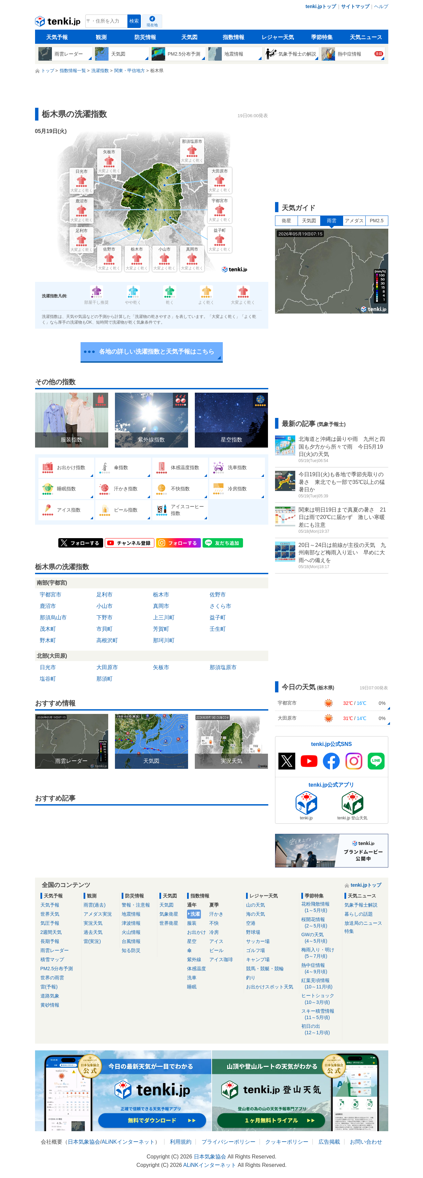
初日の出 (320, 1029)
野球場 (253, 932)
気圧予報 (49, 923)
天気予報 (57, 37)
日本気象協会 (84, 1142)
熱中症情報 (320, 968)
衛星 (286, 220)
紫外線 (194, 959)
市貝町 (104, 629)
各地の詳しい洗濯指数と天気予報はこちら (156, 351)
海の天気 (255, 914)
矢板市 (161, 667)
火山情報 (131, 932)
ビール (216, 950)
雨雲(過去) (94, 905)
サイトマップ (355, 6)
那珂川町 (164, 640)
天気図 (189, 37)
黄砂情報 (49, 1005)
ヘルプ (381, 6)
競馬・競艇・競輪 (265, 968)
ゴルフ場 (255, 950)
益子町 (218, 617)
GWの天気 (320, 938)
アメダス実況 (98, 914)
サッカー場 (258, 941)
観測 (101, 37)
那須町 (104, 679)
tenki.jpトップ (320, 6)
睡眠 (192, 986)
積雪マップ (52, 959)
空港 (250, 923)
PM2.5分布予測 (56, 968)
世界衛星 (168, 923)
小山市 (104, 606)
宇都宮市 (50, 594)
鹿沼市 (48, 606)
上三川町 (164, 617)
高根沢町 (107, 640)
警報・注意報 (136, 905)
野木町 (48, 640)
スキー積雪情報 (320, 1014)
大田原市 (107, 667)
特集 (349, 931)
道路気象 (49, 996)
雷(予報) (49, 986)
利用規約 (180, 1142)
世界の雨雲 (52, 977)
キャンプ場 (258, 959)
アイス (216, 941)
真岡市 (161, 606)
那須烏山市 (53, 617)
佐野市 (218, 594)
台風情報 (131, 941)
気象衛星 (168, 914)
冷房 (214, 932)
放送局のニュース (363, 923)
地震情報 (131, 914)
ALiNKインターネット (127, 1142)
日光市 (48, 667)
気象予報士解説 (360, 905)
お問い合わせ (366, 1142)
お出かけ (196, 932)
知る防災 (131, 950)
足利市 (104, 594)
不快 (214, 923)
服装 (192, 923)
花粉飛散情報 (320, 907)
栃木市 (161, 594)
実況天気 (93, 923)
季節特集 (322, 37)
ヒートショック (320, 999)
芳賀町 (161, 629)
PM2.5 (376, 220)
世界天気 (49, 914)
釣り (250, 977)
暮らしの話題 (358, 914)
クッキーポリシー (286, 1142)
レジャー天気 (278, 37)
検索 (134, 21)
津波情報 (131, 923)
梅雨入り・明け (320, 953)
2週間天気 (51, 932)
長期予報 (49, 941)
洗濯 (195, 914)
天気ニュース (366, 37)
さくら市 (220, 606)
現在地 (152, 25)
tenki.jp (58, 22)
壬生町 (218, 629)
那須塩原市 (223, 667)
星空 (192, 941)
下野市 (104, 617)
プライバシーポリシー (228, 1142)
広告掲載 (329, 1142)
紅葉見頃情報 (320, 984)
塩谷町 (48, 679)
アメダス (354, 220)
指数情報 (233, 37)
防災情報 (145, 37)
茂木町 (48, 629)
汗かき (216, 914)
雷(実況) (92, 941)
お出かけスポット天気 (269, 986)
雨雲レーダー (54, 950)
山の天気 (255, 905)
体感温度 (196, 968)
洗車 (192, 977)
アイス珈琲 (221, 959)
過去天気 (93, 932)
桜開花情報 (320, 923)
